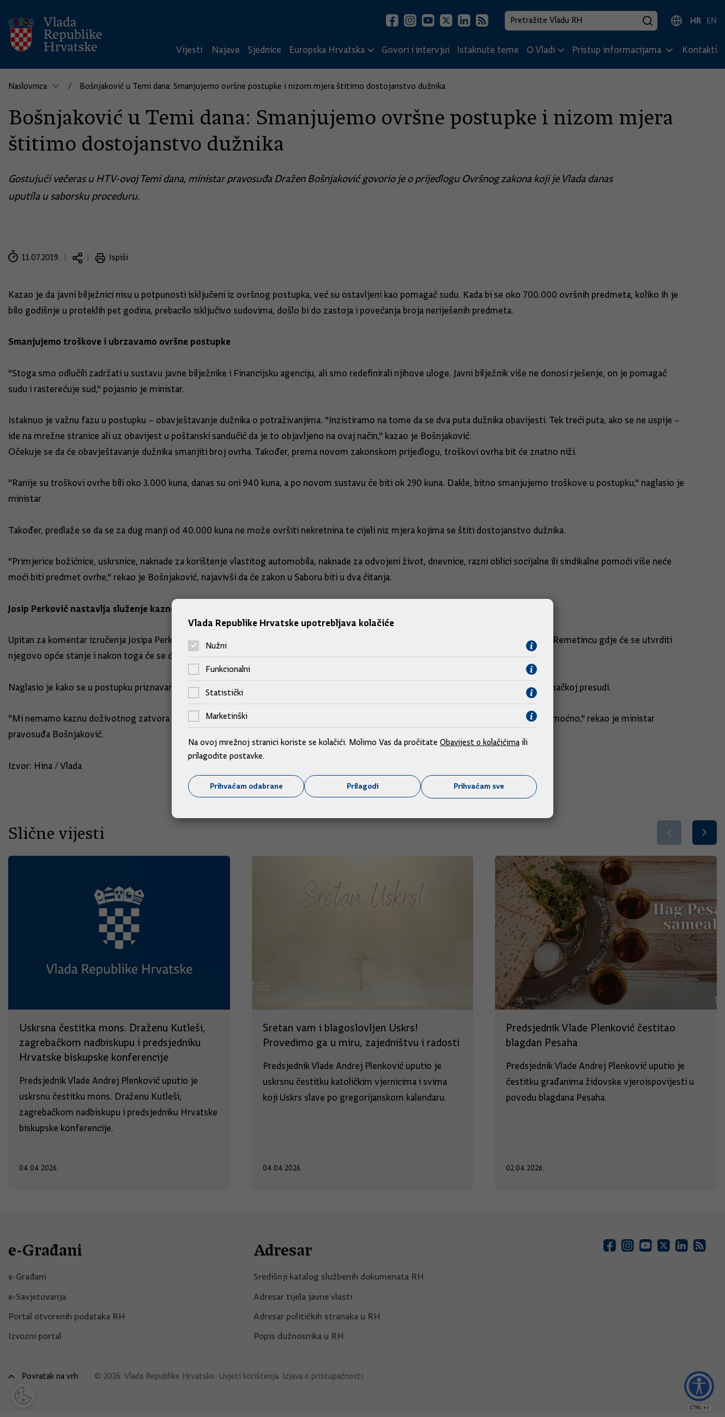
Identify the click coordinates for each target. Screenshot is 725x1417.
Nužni (216, 646)
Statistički (224, 693)
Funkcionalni (228, 669)
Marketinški (226, 716)
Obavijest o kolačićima (481, 742)
